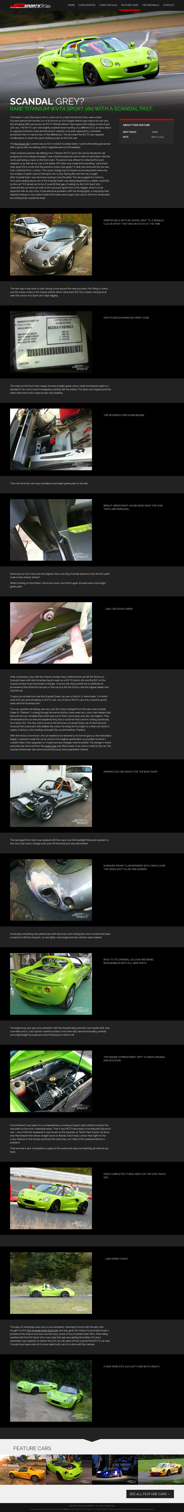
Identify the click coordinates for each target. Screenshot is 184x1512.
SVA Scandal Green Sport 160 (42, 1330)
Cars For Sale (108, 5)
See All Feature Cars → (150, 1494)
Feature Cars (129, 5)
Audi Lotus (50, 746)
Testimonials (150, 5)
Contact (168, 5)
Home (71, 5)
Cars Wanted (86, 5)
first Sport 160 (22, 143)
